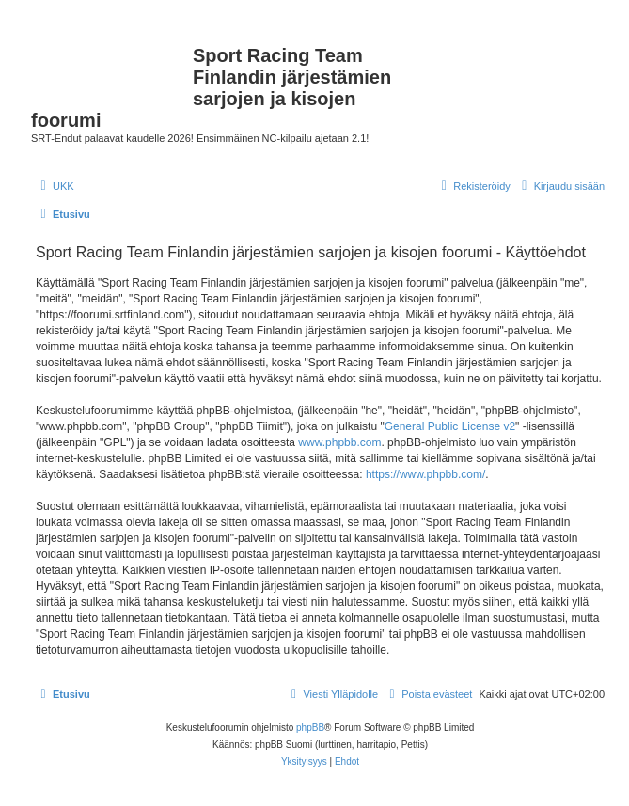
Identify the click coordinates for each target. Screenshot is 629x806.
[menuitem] (55, 186)
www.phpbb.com (339, 442)
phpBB (310, 727)
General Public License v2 (450, 426)
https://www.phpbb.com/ (425, 474)
